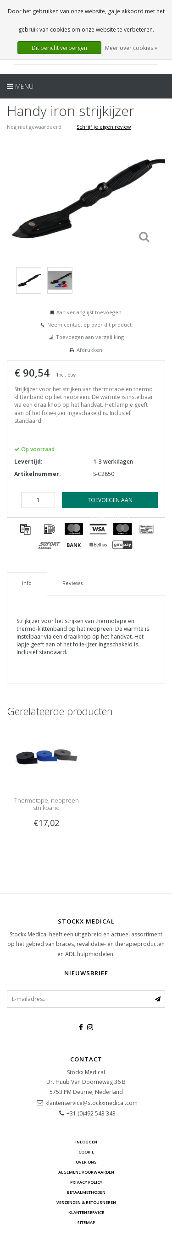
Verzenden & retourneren (86, 1202)
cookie (86, 1152)
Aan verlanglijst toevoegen (89, 312)
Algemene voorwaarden (86, 1172)
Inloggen (86, 1142)
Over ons (86, 1162)
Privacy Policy (86, 1182)
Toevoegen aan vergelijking (90, 336)
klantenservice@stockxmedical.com (91, 1103)
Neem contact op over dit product (89, 324)
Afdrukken (89, 349)
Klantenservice (86, 1212)
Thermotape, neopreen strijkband (46, 804)
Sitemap (86, 1222)
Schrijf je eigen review (104, 126)
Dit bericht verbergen (59, 48)
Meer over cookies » (131, 48)
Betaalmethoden (86, 1192)
